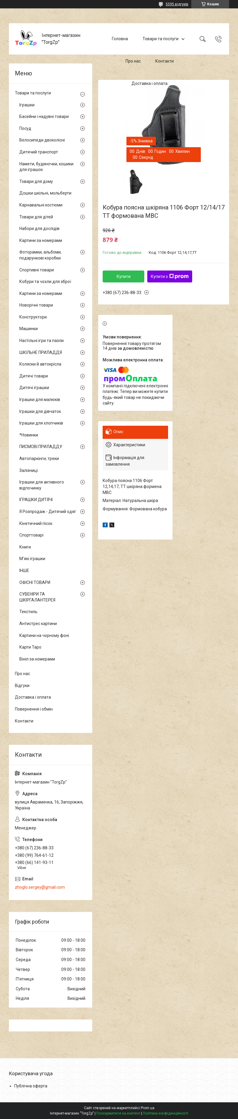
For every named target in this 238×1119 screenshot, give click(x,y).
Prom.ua (147, 1108)
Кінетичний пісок (35, 523)
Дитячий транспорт (38, 152)
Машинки (28, 328)
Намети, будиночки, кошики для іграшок (46, 166)
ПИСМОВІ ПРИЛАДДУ (40, 446)
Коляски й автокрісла (40, 364)
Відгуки (22, 685)
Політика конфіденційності (165, 1113)
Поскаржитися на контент (118, 1113)
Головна (120, 38)
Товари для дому (36, 181)
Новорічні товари (36, 305)
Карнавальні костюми (40, 205)
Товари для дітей (36, 217)
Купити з (170, 276)
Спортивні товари (36, 270)
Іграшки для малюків (39, 399)
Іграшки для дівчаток (40, 411)
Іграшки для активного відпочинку (41, 485)
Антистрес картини (38, 623)
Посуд (25, 128)
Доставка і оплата (149, 83)
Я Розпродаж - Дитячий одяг (47, 511)
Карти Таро (30, 647)
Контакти (164, 61)
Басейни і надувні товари (44, 116)
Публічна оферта (30, 1086)
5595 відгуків (177, 4)
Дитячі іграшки (34, 387)
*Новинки (28, 435)
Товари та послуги (160, 38)
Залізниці (28, 470)
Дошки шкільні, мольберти (45, 193)
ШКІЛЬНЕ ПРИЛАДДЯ (40, 352)
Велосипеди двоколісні (42, 140)
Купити (124, 276)
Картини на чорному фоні (44, 635)
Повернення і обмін (34, 709)
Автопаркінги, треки (39, 458)
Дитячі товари (33, 376)
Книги (25, 547)
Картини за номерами (40, 240)
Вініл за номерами (37, 659)
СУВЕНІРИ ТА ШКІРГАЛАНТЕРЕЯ (37, 597)
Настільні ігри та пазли (41, 340)
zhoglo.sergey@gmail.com (40, 887)
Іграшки (27, 104)
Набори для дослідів (39, 228)
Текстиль (28, 611)
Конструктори (33, 317)
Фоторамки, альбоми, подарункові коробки (40, 255)
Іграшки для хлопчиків (41, 423)
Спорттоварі (31, 535)
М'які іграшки (32, 558)
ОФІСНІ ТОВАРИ (34, 582)
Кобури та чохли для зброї (45, 281)
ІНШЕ (24, 570)
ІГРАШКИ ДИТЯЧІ (36, 499)
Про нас (133, 61)
